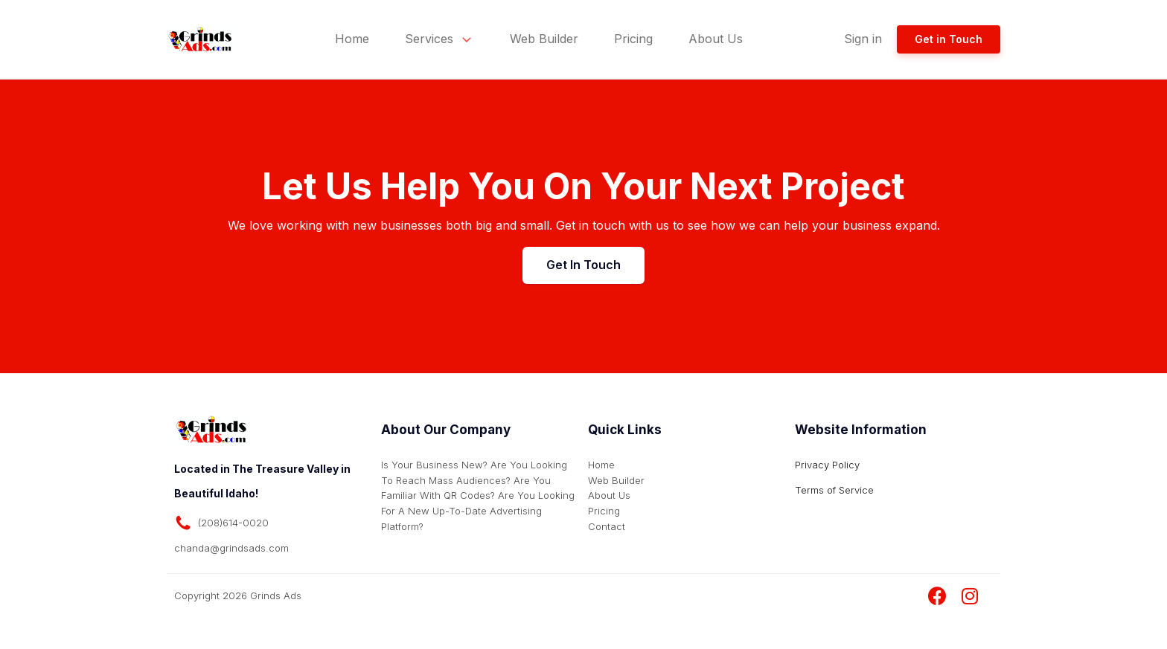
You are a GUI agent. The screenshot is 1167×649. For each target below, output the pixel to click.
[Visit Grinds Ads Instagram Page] (970, 596)
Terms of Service (834, 490)
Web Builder (544, 38)
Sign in (863, 38)
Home (352, 38)
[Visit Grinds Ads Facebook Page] (937, 596)
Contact (606, 526)
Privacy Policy (827, 465)
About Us (715, 38)
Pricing (633, 38)
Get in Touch (948, 39)
